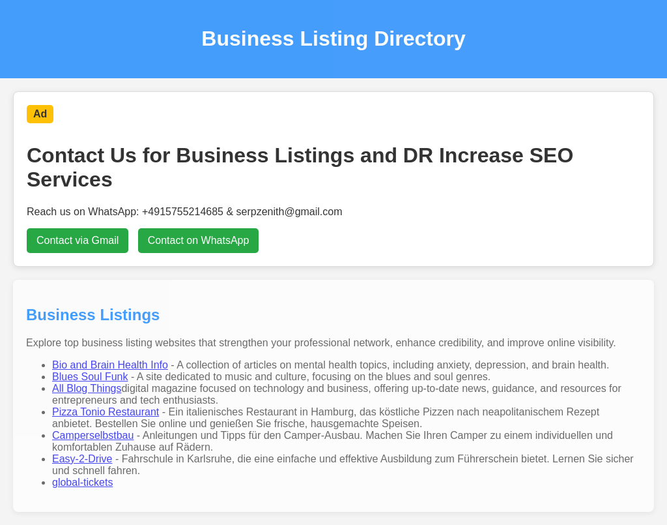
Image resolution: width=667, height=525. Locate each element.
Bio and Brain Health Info (110, 364)
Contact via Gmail (77, 240)
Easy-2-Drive (82, 458)
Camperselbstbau (93, 435)
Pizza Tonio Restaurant (105, 411)
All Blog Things (86, 388)
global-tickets (82, 482)
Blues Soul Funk (90, 376)
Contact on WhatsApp (198, 240)
